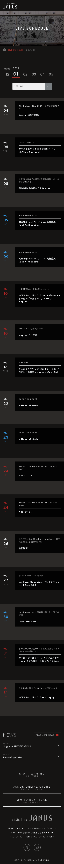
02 (25, 74)
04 (42, 74)
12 (7, 71)
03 (34, 74)
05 (51, 74)
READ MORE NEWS (45, 735)
